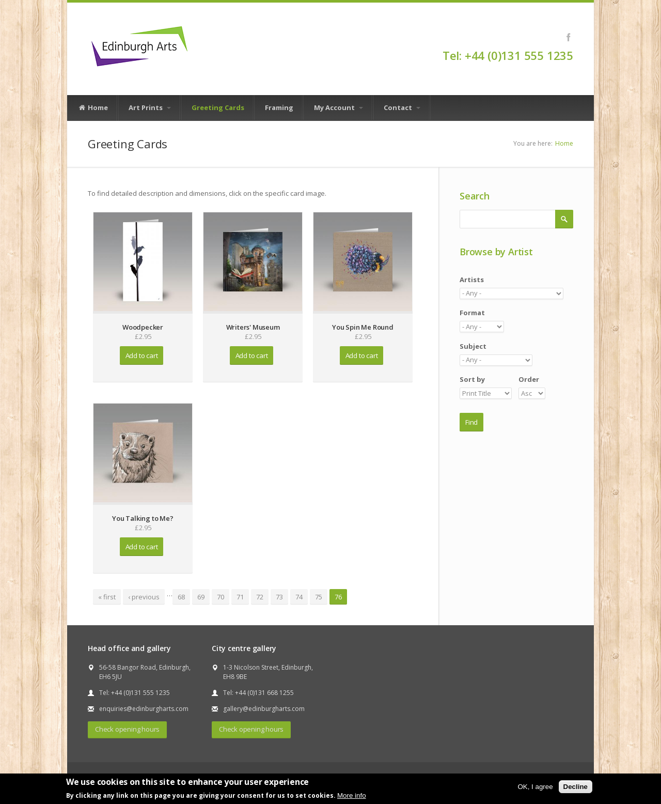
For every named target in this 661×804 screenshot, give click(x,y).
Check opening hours (127, 729)
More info (351, 795)
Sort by (472, 379)
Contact (402, 107)
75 (318, 596)
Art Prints (150, 107)
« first (107, 596)
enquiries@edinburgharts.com (143, 708)
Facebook (568, 37)
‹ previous (144, 596)
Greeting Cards (218, 107)
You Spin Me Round (363, 327)
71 (240, 596)
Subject (473, 346)
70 (220, 596)
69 (200, 596)
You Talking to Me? (142, 518)
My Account (338, 107)
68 (181, 596)
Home (93, 108)
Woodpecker (142, 327)
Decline (575, 787)
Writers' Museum (253, 327)
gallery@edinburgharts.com (264, 708)
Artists (472, 279)
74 (299, 596)
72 (259, 596)
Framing (279, 107)
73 (279, 596)
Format (472, 312)
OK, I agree (535, 787)
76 (338, 596)
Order (528, 379)
